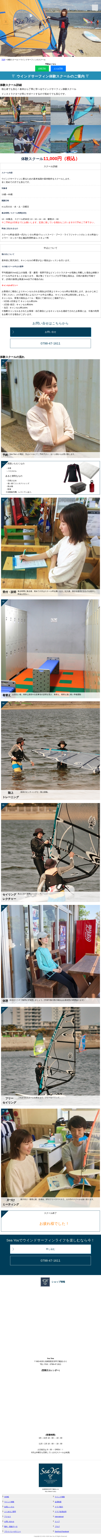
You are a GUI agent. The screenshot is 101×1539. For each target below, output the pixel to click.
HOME (6, 1497)
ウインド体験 (9, 1502)
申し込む (50, 1249)
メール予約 (58, 68)
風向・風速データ (11, 1526)
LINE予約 (42, 68)
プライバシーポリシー (12, 1531)
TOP (3, 60)
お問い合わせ (9, 1521)
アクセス (7, 1516)
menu (95, 8)
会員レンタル (9, 1507)
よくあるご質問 (10, 1511)
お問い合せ (50, 332)
